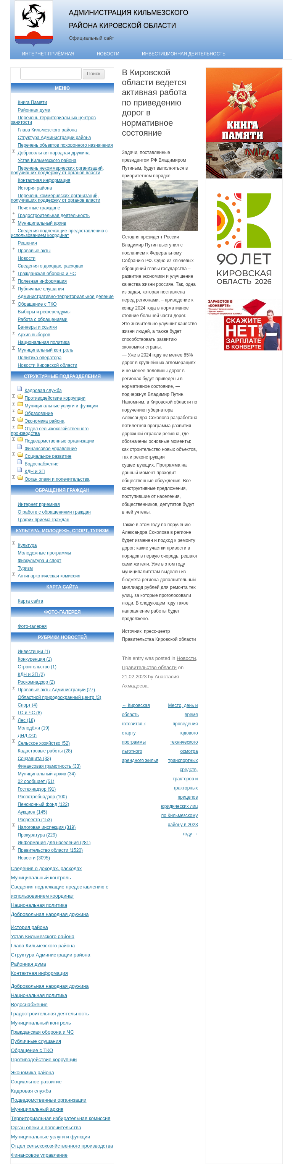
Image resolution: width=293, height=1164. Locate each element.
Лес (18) (26, 720)
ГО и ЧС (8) (30, 712)
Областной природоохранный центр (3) (59, 697)
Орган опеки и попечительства (56, 479)
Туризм (25, 568)
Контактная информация (44, 180)
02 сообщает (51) (36, 781)
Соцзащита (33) (34, 758)
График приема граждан (43, 519)
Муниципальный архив (42, 223)
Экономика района (44, 421)
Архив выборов (34, 334)
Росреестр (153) (35, 819)
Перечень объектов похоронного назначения (65, 145)
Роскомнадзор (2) (36, 682)
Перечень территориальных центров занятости (53, 120)
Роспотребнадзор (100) (42, 796)
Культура (27, 545)
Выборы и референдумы (44, 312)
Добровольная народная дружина (53, 153)
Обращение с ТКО (37, 304)
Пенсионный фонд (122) (43, 804)
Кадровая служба (42, 390)
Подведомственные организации (59, 441)
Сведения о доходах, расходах (50, 266)
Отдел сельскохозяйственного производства (50, 431)
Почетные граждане (39, 208)
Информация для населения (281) (54, 842)
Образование (38, 413)
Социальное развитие (47, 456)
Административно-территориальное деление (65, 296)
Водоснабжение (41, 464)
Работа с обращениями (42, 319)
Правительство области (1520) (50, 850)
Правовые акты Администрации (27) (56, 689)
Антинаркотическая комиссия (49, 576)
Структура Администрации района (54, 137)
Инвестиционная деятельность (183, 54)
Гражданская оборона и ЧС (47, 273)
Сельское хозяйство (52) (43, 743)
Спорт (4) (27, 705)
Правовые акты (34, 250)
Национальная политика (43, 342)
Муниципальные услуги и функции (61, 406)
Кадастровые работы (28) (45, 751)
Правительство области (149, 667)
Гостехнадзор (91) (37, 789)
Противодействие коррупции (54, 398)
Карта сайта (30, 601)
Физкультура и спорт (39, 560)
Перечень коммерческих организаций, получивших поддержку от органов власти (55, 198)
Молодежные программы (44, 553)
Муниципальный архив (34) (47, 774)
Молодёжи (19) (33, 728)
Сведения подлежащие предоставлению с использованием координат (59, 233)
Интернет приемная (39, 504)
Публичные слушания (41, 289)
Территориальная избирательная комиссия (60, 1118)
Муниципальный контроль (45, 350)
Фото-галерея (32, 626)
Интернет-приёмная (48, 54)
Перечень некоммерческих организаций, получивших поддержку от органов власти (57, 170)
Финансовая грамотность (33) (49, 766)
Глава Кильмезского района (47, 130)
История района (35, 188)
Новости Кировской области (47, 365)
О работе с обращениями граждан (54, 512)
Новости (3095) (34, 858)
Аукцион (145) (32, 812)
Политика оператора (39, 357)
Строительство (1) (37, 667)
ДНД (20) (27, 735)
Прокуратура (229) (37, 835)
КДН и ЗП (34, 471)
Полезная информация (42, 281)
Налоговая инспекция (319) (47, 827)
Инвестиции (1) (34, 651)
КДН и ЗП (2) (31, 674)
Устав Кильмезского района (47, 160)
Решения (27, 243)
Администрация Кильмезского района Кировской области (128, 19)
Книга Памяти (32, 102)
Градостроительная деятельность (54, 215)
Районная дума (34, 110)
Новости (108, 54)
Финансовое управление (50, 448)
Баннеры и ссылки (37, 327)
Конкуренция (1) (35, 659)
